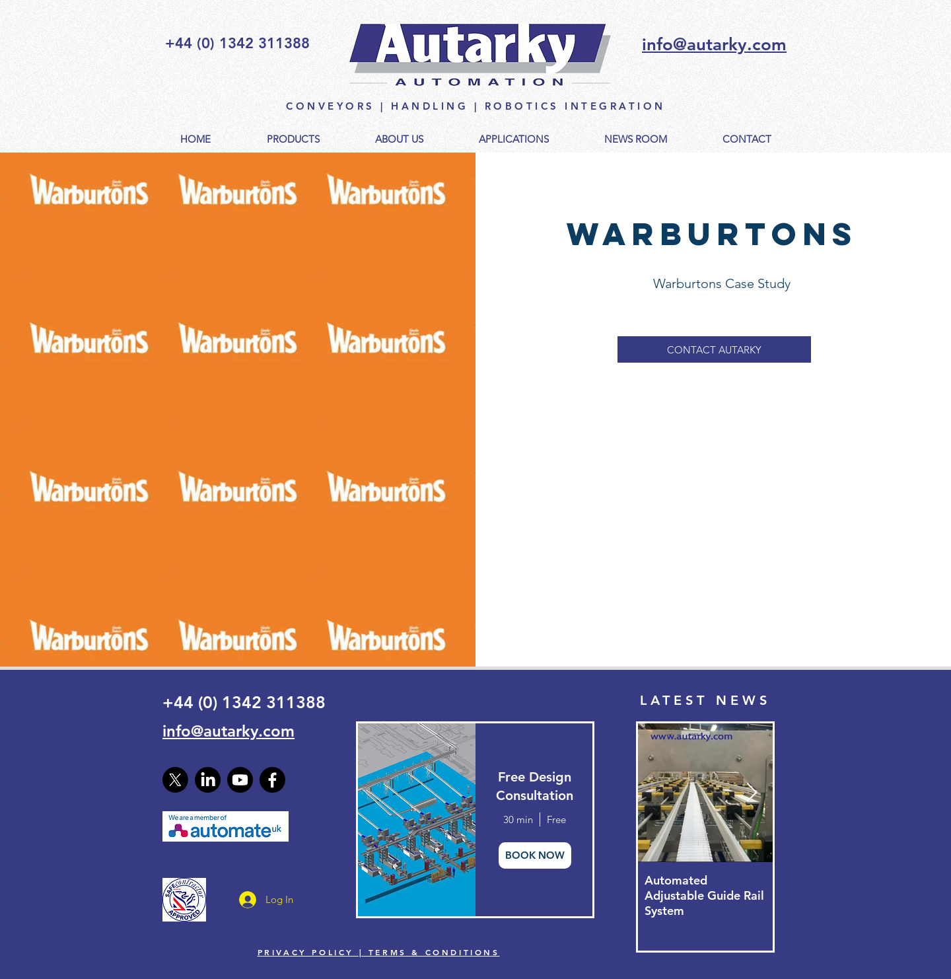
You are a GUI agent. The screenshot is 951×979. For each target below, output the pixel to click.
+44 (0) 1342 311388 (244, 702)
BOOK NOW (535, 855)
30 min (518, 819)
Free (556, 819)
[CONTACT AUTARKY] (714, 349)
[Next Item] (751, 793)
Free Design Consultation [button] (534, 786)
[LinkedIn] (208, 780)
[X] (175, 780)
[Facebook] (272, 780)
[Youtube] (240, 780)
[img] (416, 819)
